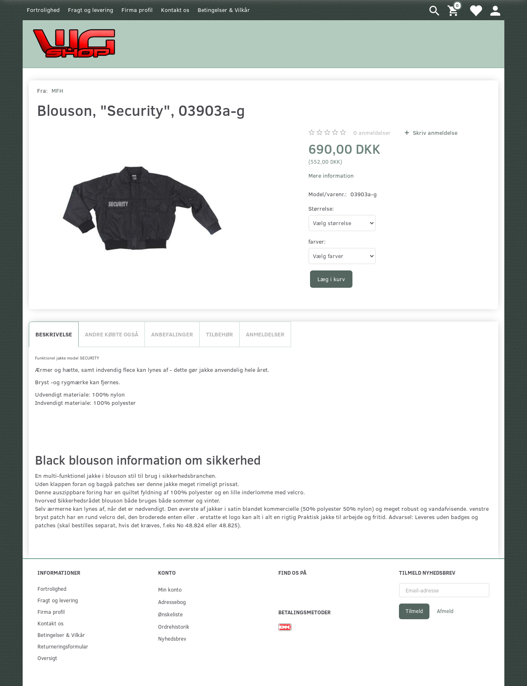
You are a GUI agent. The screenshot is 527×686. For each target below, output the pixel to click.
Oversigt (47, 657)
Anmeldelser (265, 334)
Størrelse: (321, 208)
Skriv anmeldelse (434, 132)
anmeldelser (372, 132)
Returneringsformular (62, 646)
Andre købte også (111, 334)
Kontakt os (175, 10)
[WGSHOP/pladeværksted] (76, 43)
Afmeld (445, 611)
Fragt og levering (90, 10)
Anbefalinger (172, 334)
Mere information (331, 175)
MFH (57, 90)
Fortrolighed (43, 10)
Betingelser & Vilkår (224, 10)
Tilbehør (219, 334)
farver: (317, 241)
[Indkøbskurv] (454, 10)
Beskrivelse (53, 334)
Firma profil (137, 10)
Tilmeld (414, 611)
